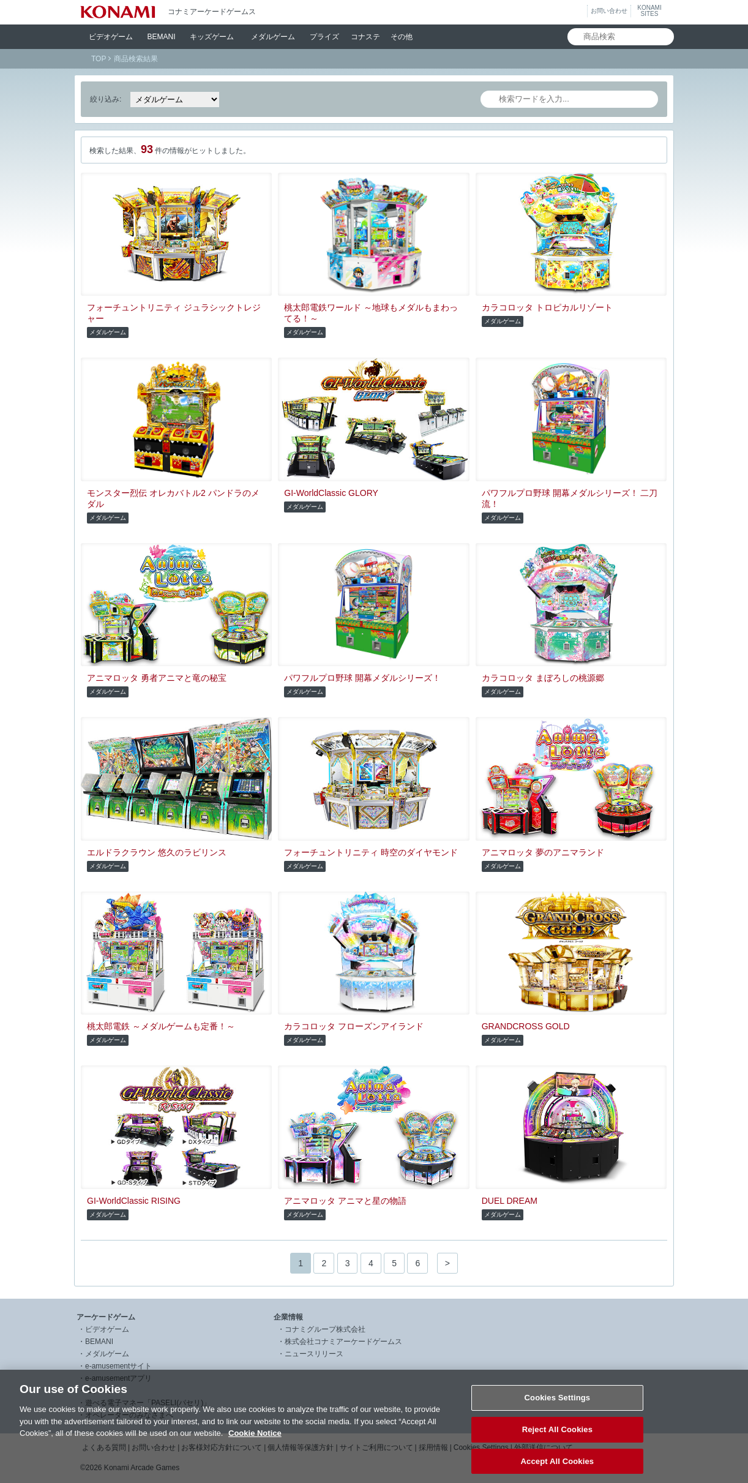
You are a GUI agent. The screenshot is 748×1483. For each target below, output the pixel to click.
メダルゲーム (107, 1354)
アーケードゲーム (106, 1317)
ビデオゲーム (107, 1329)
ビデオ (111, 36)
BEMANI (162, 36)
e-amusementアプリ (118, 1378)
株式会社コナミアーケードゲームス (343, 1341)
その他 (402, 36)
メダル (273, 36)
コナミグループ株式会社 (325, 1329)
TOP (98, 58)
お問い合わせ (609, 10)
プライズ (324, 36)
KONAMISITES (649, 11)
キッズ (212, 36)
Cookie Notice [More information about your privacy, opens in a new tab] (255, 1442)
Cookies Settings (558, 1407)
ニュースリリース (314, 1354)
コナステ (365, 36)
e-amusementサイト (118, 1366)
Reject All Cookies (557, 1439)
